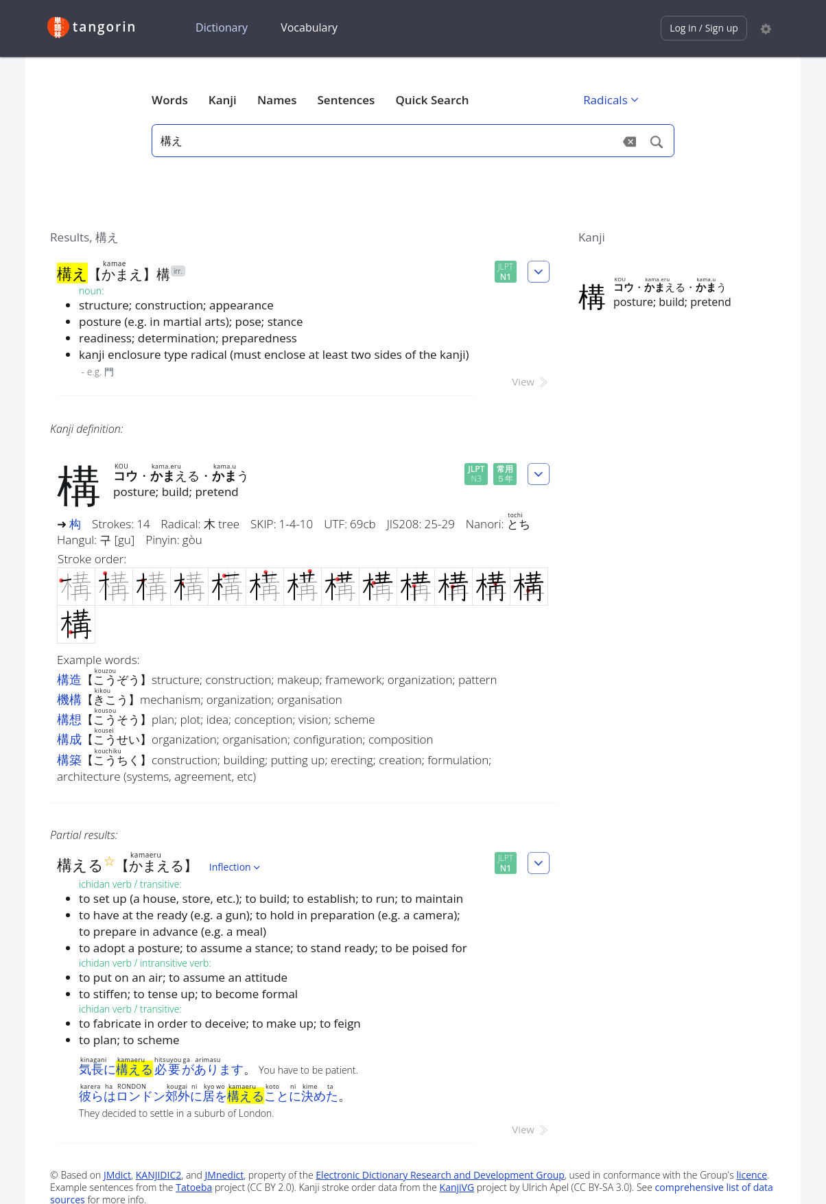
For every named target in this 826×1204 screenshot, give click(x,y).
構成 (69, 739)
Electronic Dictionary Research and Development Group (440, 1174)
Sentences (346, 100)
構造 (69, 679)
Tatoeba (194, 1187)
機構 (69, 699)
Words (170, 100)
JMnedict (224, 1174)
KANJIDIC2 (159, 1174)
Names (276, 100)
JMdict (117, 1174)
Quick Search (432, 100)
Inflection (236, 866)
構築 (69, 759)
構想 (69, 719)
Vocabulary (309, 27)
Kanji (223, 100)
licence (751, 1174)
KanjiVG (457, 1187)
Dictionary (222, 27)
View (531, 381)
